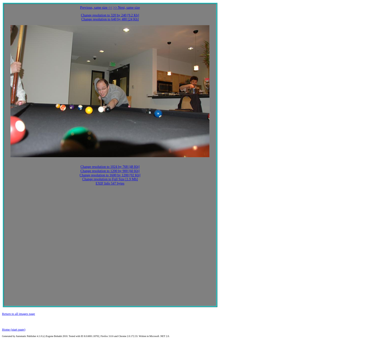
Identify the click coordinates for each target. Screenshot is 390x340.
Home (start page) (13, 329)
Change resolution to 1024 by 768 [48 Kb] (110, 167)
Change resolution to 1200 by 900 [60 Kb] (110, 171)
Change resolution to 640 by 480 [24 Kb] (110, 19)
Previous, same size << (96, 7)
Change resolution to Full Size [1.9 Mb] (110, 179)
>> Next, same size (126, 7)
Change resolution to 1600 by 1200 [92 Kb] (110, 175)
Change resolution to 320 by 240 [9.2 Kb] (110, 15)
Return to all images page (18, 314)
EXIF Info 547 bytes (110, 183)
